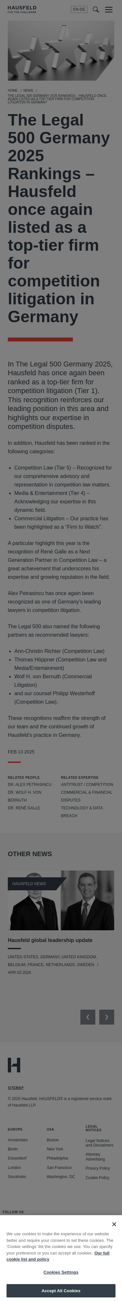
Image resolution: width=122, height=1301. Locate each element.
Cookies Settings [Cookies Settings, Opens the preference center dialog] (61, 1277)
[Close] (114, 1229)
